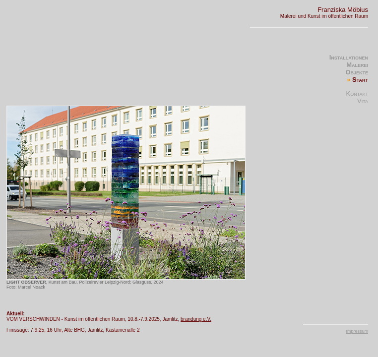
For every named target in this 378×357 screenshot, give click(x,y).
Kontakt (357, 93)
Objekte (356, 72)
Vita (362, 101)
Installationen (348, 57)
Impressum (357, 331)
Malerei (357, 64)
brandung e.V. (196, 319)
